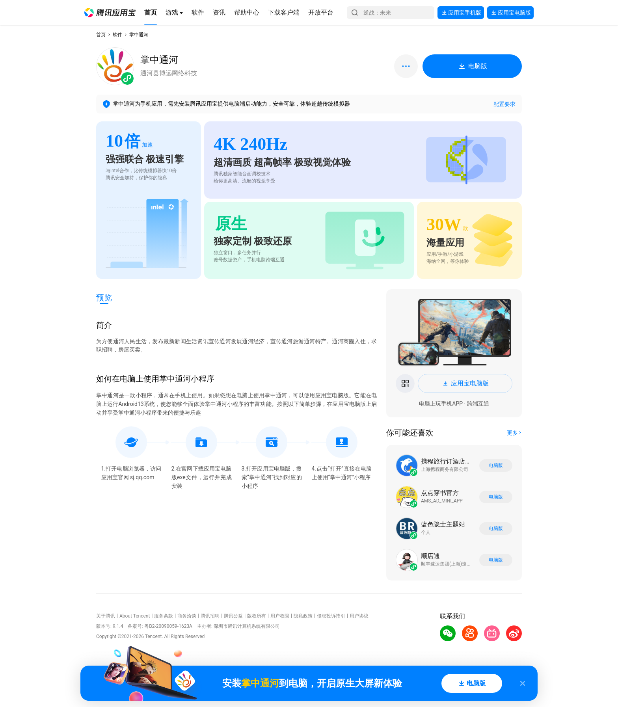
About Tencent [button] (134, 616)
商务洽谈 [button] (186, 616)
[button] (110, 12)
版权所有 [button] (256, 616)
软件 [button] (117, 34)
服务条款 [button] (163, 616)
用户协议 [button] (359, 616)
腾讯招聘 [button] (210, 616)
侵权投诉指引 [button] (331, 616)
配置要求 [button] (504, 104)
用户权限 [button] (279, 616)
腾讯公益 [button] (233, 616)
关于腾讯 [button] (105, 616)
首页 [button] (101, 34)
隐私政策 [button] (303, 616)
